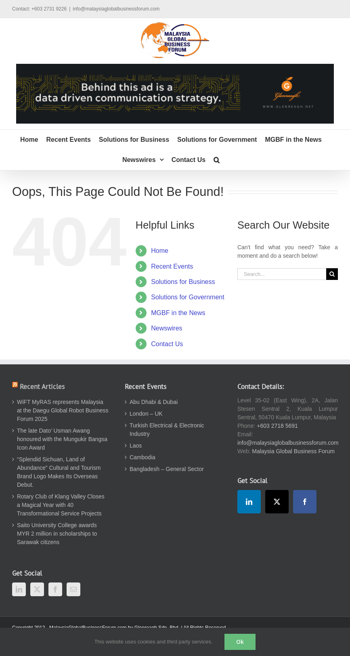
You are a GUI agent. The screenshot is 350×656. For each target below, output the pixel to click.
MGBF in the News (178, 312)
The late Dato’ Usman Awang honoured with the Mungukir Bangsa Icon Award (62, 439)
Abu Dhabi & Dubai (154, 402)
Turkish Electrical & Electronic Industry (167, 429)
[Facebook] (55, 589)
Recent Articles (42, 386)
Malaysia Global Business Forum (293, 451)
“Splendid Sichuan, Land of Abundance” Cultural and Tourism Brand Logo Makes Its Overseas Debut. (59, 472)
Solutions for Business (183, 281)
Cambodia (142, 457)
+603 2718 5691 (277, 426)
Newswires (166, 328)
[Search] (332, 274)
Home (159, 250)
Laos (136, 445)
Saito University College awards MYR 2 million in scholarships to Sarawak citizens (57, 533)
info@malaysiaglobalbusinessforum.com (116, 9)
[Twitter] (37, 589)
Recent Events (172, 266)
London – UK (146, 413)
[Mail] (73, 589)
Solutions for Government (187, 297)
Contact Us (167, 344)
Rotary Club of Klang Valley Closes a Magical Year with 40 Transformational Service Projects (61, 505)
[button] (217, 160)
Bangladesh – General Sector (167, 469)
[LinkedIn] (19, 589)
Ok (240, 641)
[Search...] (281, 274)
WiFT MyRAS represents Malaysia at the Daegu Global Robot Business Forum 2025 (62, 410)
